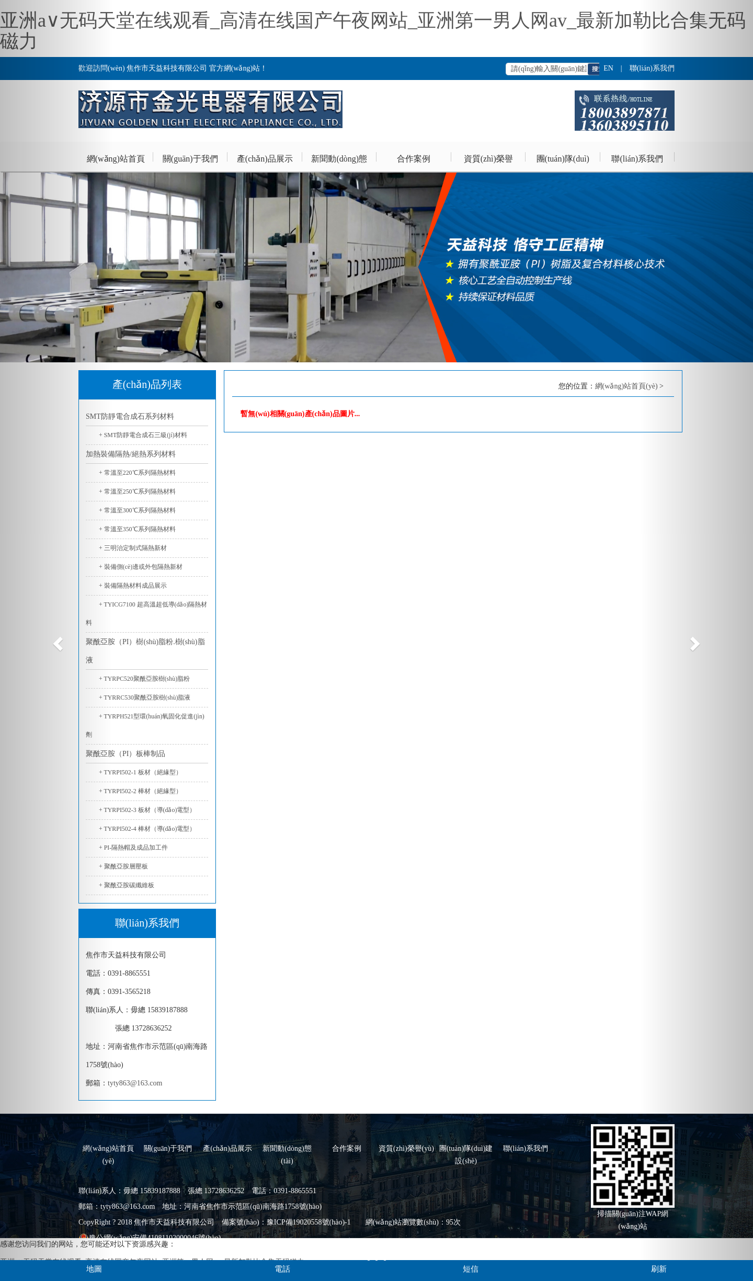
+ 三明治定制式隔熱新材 (133, 548)
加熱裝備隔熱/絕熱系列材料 (131, 454)
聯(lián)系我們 (637, 158)
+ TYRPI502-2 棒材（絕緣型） (140, 791)
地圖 (94, 1269)
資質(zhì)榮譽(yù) (488, 163)
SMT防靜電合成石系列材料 (130, 416)
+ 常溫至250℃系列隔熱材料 (137, 491)
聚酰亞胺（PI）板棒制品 (125, 754)
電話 (282, 1269)
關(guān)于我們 (190, 158)
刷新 (659, 1269)
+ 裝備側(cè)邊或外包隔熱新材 (140, 566)
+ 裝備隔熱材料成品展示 (133, 585)
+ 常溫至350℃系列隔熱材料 (137, 529)
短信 (470, 1269)
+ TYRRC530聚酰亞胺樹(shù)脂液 (144, 697)
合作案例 (413, 158)
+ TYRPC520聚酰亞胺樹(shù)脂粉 (144, 678)
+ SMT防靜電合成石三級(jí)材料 (143, 435)
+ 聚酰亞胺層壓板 (123, 866)
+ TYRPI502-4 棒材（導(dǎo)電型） (147, 828)
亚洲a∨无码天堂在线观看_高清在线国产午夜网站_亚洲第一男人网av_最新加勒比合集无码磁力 (373, 31)
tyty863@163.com (135, 1083)
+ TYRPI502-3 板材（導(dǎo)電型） (147, 810)
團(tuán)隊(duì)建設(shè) (563, 163)
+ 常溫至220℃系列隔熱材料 (137, 472)
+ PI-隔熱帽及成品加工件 (133, 847)
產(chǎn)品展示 (265, 158)
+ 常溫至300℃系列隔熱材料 (137, 510)
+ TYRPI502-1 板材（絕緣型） (140, 772)
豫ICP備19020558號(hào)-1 (309, 1222)
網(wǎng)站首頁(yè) (116, 163)
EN (608, 68)
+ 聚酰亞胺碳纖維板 (126, 885)
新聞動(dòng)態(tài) (339, 163)
